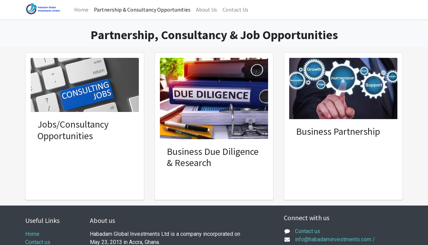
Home (32, 234)
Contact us (307, 231)
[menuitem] (81, 9)
